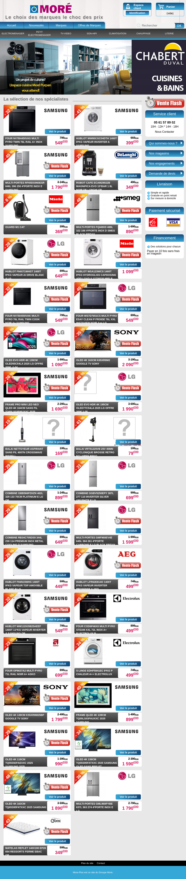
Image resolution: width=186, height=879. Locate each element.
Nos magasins (159, 153)
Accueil (11, 25)
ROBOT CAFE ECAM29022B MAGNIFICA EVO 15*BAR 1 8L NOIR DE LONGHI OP (94, 186)
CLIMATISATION (117, 33)
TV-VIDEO (66, 33)
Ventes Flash (164, 102)
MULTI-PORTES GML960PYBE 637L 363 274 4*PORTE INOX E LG (94, 807)
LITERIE (169, 33)
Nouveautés (36, 25)
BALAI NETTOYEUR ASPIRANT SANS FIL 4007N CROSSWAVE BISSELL (24, 452)
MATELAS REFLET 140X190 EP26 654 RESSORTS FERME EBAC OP (25, 852)
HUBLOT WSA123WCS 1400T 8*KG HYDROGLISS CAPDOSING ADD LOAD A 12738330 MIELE (96, 275)
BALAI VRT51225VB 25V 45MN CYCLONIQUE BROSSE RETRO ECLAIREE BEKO (95, 452)
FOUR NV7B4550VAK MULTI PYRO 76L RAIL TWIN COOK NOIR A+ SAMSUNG (22, 319)
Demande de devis (162, 173)
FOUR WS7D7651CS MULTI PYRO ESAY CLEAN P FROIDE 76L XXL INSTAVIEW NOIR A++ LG (96, 319)
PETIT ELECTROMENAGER (39, 33)
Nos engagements (162, 163)
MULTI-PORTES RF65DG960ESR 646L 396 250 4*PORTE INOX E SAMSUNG (24, 186)
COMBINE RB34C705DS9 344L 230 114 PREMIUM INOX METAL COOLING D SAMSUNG (24, 541)
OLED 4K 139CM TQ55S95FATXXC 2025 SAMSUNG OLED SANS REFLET (96, 763)
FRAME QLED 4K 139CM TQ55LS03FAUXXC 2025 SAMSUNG (91, 718)
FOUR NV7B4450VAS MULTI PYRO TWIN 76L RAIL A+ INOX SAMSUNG (23, 142)
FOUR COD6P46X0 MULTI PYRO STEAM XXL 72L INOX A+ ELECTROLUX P (95, 630)
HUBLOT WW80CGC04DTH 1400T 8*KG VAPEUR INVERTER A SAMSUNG (96, 142)
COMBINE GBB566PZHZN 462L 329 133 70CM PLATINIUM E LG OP (24, 497)
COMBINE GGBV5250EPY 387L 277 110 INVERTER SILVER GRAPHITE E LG (95, 497)
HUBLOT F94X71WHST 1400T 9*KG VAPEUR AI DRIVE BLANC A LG (24, 275)
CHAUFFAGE (143, 33)
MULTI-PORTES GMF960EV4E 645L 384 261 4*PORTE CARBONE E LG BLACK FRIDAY (95, 541)
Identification (137, 12)
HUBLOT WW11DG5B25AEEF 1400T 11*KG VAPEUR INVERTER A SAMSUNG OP (25, 630)
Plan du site (87, 863)
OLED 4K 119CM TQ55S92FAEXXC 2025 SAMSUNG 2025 (19, 763)
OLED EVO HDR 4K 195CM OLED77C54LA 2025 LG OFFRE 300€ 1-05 (95, 408)
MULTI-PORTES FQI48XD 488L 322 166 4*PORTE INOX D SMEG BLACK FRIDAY (95, 231)
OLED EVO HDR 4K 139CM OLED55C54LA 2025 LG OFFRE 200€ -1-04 (24, 364)
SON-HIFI (92, 33)
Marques (61, 25)
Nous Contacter (164, 132)
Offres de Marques (89, 25)
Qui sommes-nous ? (163, 143)
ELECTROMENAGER (13, 33)
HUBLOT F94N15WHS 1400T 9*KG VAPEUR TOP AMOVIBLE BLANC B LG (24, 585)
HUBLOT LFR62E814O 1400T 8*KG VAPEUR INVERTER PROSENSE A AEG (93, 585)
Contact (101, 863)
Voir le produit (57, 131)
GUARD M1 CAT (15, 227)
